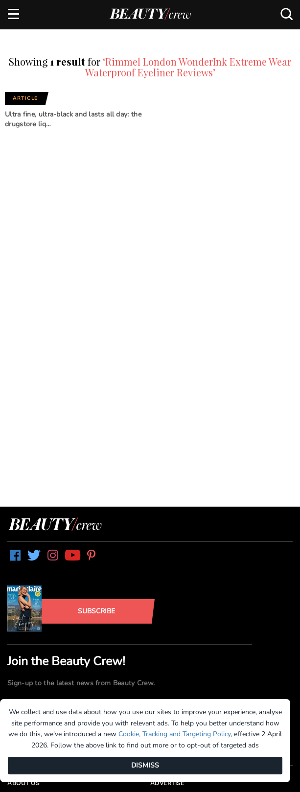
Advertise (167, 783)
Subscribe (96, 611)
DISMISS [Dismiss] (145, 765)
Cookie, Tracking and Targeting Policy (174, 734)
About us (23, 783)
